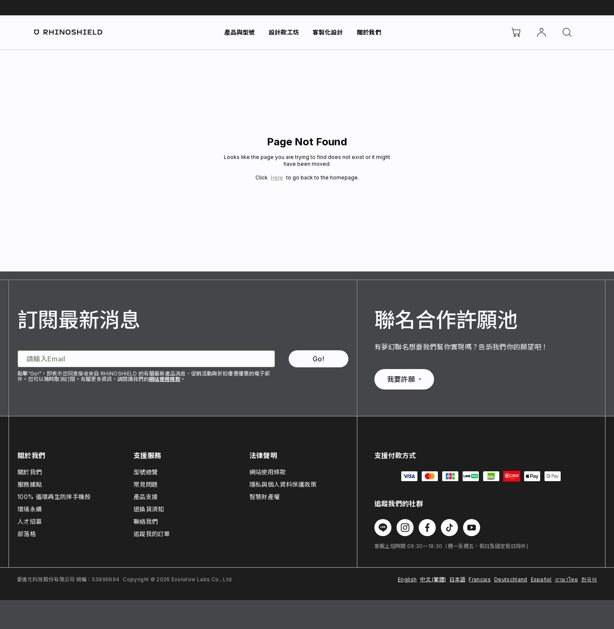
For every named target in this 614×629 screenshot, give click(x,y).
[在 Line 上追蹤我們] (382, 527)
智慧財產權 (264, 496)
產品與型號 (239, 32)
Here (277, 177)
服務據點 (29, 484)
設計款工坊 (284, 32)
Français (480, 579)
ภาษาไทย (566, 579)
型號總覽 (145, 472)
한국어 (589, 579)
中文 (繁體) (433, 579)
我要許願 (404, 379)
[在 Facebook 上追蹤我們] (427, 527)
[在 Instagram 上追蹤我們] (405, 527)
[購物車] (516, 32)
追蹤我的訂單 (151, 533)
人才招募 (29, 521)
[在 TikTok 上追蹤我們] (449, 527)
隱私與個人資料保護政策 (283, 484)
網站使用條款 (164, 379)
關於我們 (369, 32)
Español (541, 579)
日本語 (457, 579)
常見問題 (145, 484)
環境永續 (29, 509)
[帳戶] (541, 32)
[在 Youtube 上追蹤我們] (471, 527)
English (407, 579)
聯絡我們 (145, 521)
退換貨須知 (148, 509)
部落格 (26, 533)
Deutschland (510, 579)
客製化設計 (328, 32)
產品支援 (145, 496)
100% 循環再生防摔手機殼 (53, 496)
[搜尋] (567, 32)
